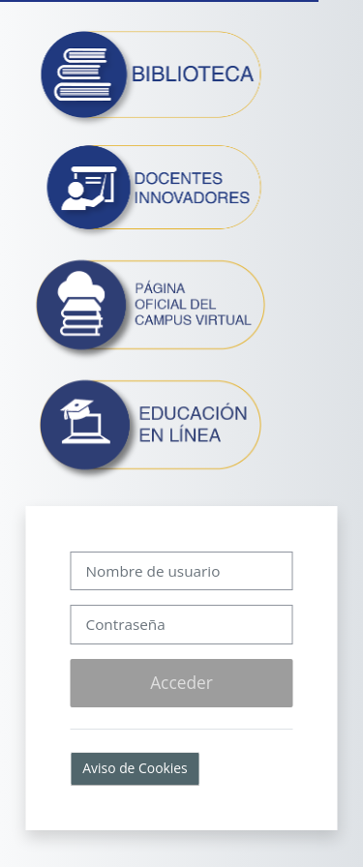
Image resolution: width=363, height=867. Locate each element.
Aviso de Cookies (134, 768)
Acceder (181, 682)
